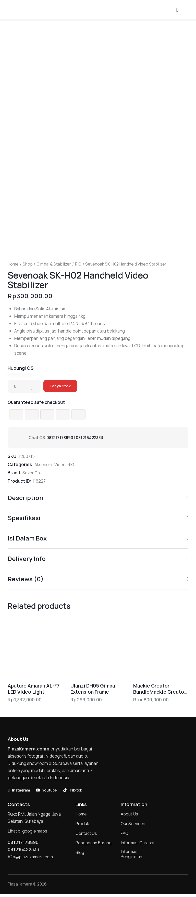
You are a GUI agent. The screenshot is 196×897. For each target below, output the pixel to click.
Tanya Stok (60, 386)
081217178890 (60, 438)
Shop (28, 264)
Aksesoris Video (50, 465)
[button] (187, 9)
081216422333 (91, 438)
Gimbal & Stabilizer (53, 264)
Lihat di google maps (28, 832)
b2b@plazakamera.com (31, 859)
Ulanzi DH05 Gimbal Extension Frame (93, 690)
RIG (78, 264)
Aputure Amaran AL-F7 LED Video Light (33, 690)
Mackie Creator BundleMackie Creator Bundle (159, 690)
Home (13, 264)
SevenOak (32, 473)
